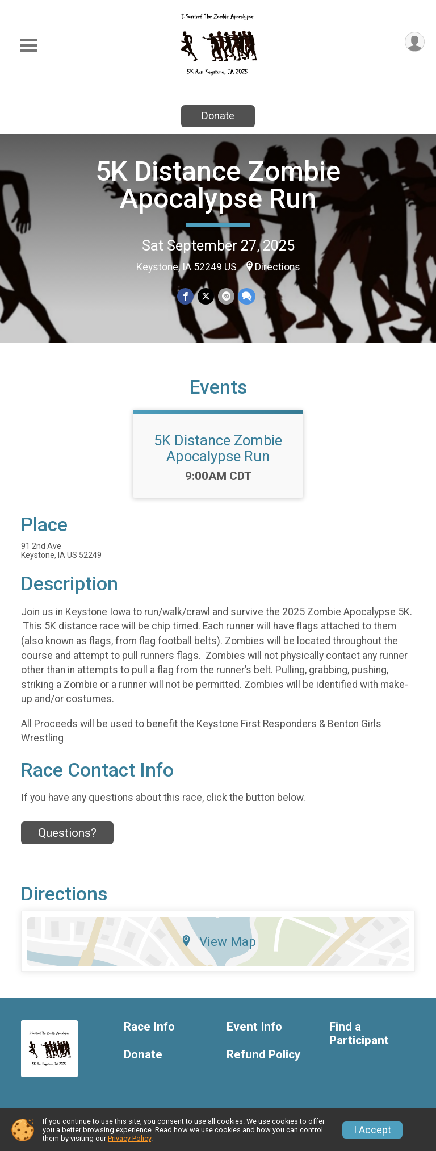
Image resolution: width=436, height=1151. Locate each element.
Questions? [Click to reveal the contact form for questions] (67, 839)
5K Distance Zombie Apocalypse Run (218, 185)
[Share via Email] (225, 296)
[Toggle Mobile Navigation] (28, 45)
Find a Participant (359, 1040)
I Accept (372, 1130)
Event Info (254, 1033)
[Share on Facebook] (186, 296)
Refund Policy (263, 1061)
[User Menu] (414, 42)
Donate (218, 116)
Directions (277, 267)
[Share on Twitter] (206, 296)
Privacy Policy (129, 1138)
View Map (218, 948)
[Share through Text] (246, 296)
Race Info (149, 1033)
